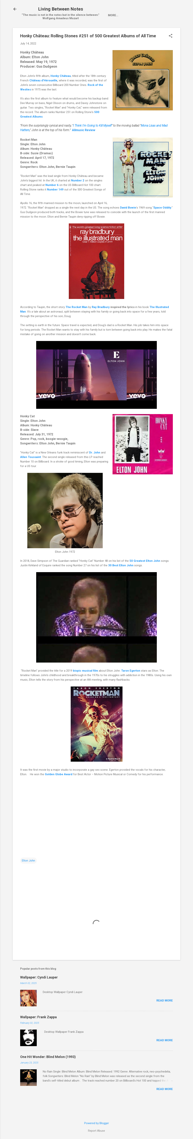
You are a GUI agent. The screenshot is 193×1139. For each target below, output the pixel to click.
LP (79, 31)
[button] (170, 52)
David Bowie (128, 224)
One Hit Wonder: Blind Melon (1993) (48, 1073)
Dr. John (94, 468)
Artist (48, 31)
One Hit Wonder (152, 31)
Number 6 (52, 201)
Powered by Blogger (96, 1123)
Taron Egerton (130, 687)
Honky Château (61, 92)
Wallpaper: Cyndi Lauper (39, 993)
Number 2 (77, 196)
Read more (164, 1016)
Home (32, 31)
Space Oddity (162, 224)
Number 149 (55, 205)
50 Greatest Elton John (144, 577)
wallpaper (96, 31)
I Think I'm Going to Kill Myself (92, 142)
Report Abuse (96, 1130)
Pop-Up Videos (123, 31)
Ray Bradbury (101, 323)
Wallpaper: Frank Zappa (38, 1033)
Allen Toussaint (30, 473)
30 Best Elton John (120, 581)
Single (66, 31)
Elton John (28, 876)
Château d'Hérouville (43, 96)
